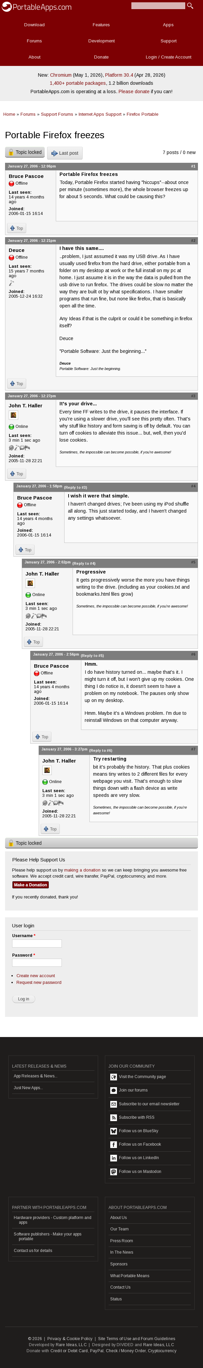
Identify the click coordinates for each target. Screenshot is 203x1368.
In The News (121, 1252)
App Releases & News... (35, 1076)
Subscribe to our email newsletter (144, 1104)
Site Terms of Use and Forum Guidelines (136, 1338)
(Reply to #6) (100, 750)
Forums (34, 40)
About (34, 57)
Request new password (39, 982)
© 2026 (35, 1338)
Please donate (134, 91)
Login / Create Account (168, 57)
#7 (193, 749)
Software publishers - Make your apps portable (47, 1236)
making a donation (82, 870)
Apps (168, 24)
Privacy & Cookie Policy (70, 1338)
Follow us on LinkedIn (134, 1158)
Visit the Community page (138, 1077)
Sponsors (118, 1264)
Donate (101, 57)
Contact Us (120, 1287)
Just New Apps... (28, 1087)
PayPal (97, 1350)
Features (101, 24)
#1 (193, 166)
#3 (193, 396)
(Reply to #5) (92, 656)
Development (101, 40)
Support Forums (57, 114)
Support (168, 40)
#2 (193, 240)
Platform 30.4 (119, 75)
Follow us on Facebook (135, 1144)
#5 (193, 562)
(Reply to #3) (75, 487)
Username (23, 935)
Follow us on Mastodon (135, 1172)
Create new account (35, 975)
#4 (193, 486)
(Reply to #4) (83, 563)
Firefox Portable (142, 114)
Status (116, 1299)
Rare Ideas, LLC (71, 1344)
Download (34, 24)
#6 (193, 654)
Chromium (61, 75)
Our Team (119, 1229)
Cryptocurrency (162, 1350)
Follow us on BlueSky (134, 1131)
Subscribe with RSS (132, 1117)
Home (9, 114)
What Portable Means (129, 1275)
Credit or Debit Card (69, 1350)
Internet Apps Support (100, 114)
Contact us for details (33, 1250)
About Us (118, 1217)
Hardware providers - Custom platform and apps (52, 1220)
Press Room (121, 1240)
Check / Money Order (126, 1350)
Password (23, 955)
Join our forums (129, 1090)
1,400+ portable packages (78, 83)
